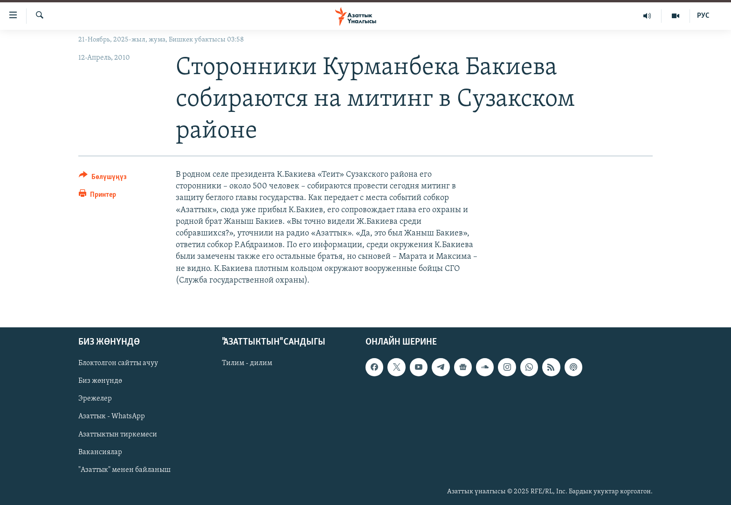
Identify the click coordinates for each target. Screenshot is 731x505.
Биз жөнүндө (100, 381)
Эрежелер (95, 398)
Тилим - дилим (247, 363)
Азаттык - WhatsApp (111, 416)
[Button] (103, 178)
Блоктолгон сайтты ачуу (118, 363)
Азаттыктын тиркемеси (117, 434)
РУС (703, 16)
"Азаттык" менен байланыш (124, 470)
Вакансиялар (100, 452)
